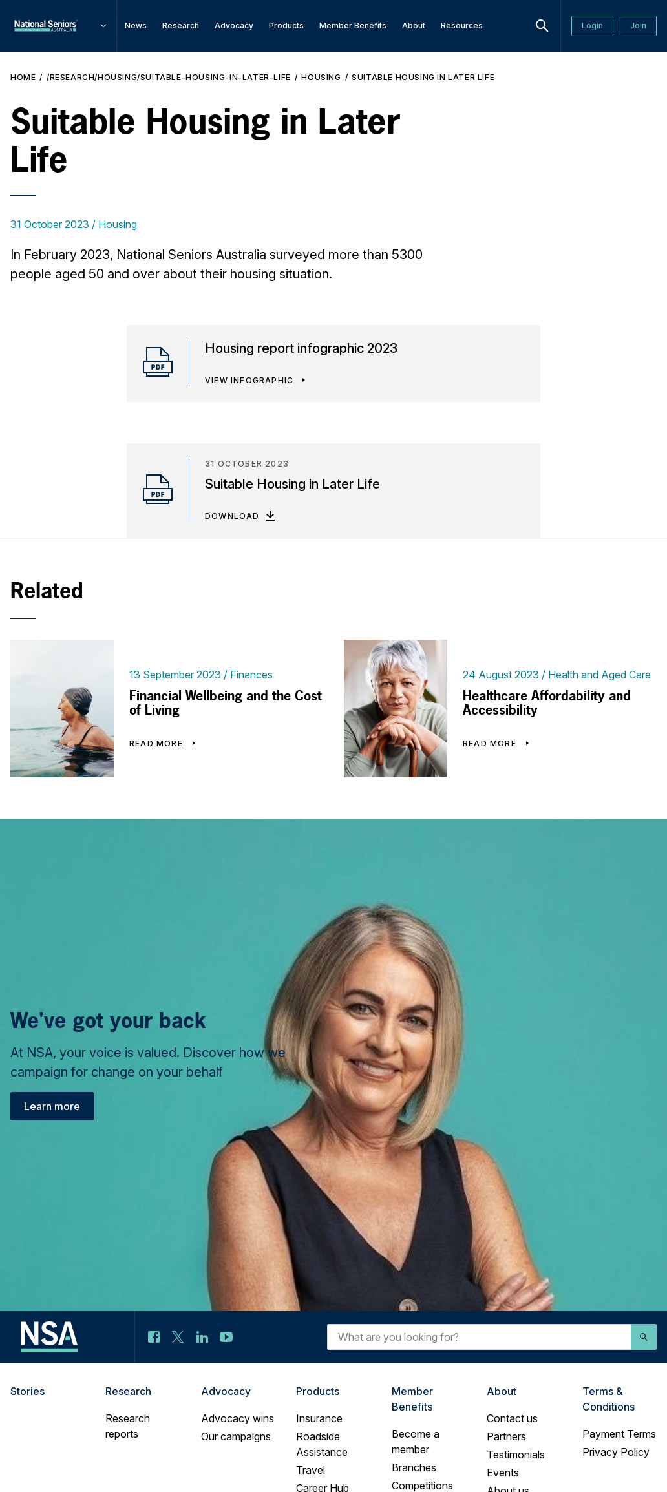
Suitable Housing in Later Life (423, 77)
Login (592, 25)
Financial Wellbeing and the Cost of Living (225, 703)
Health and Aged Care (599, 674)
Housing (321, 77)
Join (638, 25)
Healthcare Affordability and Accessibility (547, 703)
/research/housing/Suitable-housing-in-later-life (169, 77)
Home (23, 77)
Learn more (52, 1106)
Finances (251, 674)
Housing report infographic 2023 (301, 348)
